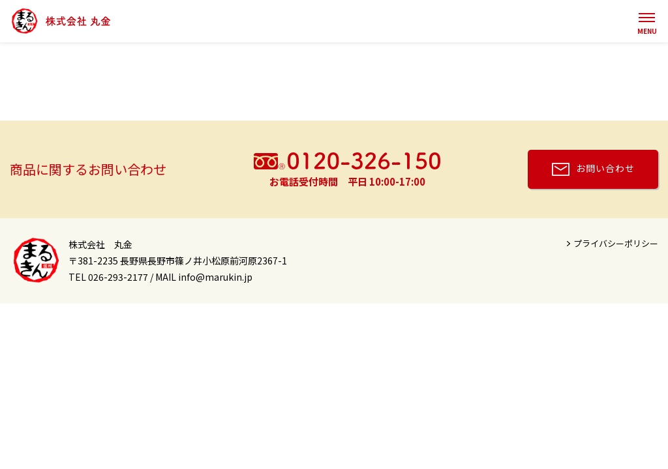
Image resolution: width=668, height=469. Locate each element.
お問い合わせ (605, 168)
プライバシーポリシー (615, 243)
